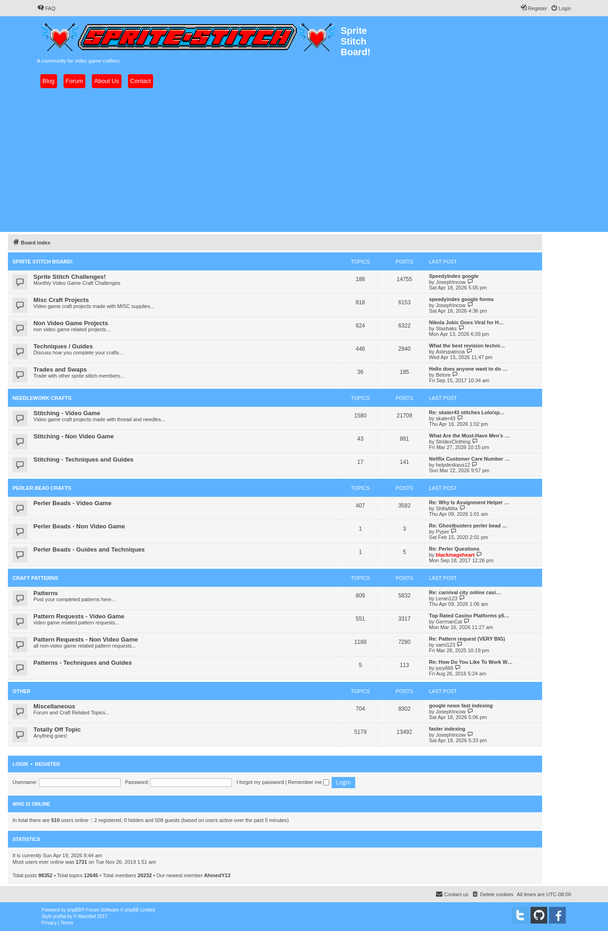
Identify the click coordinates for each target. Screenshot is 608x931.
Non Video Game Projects (70, 323)
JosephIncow (451, 282)
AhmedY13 (217, 875)
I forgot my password (260, 782)
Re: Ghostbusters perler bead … (468, 525)
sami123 (445, 645)
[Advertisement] (304, 160)
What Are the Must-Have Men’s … (469, 435)
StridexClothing (453, 441)
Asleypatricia (450, 351)
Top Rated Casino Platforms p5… (469, 615)
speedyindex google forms (461, 299)
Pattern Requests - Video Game (78, 616)
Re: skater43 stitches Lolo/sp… (467, 412)
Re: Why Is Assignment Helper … (469, 502)
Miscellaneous (54, 706)
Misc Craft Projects (61, 299)
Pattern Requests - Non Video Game (85, 639)
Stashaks (446, 328)
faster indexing (447, 729)
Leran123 (447, 598)
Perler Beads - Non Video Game (79, 526)
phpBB (74, 909)
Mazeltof (87, 916)
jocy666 (445, 668)
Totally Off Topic (57, 729)
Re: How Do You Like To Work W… (470, 662)
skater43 (445, 418)
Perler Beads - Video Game (72, 503)
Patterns (45, 593)
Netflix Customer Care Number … (469, 459)
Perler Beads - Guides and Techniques (89, 549)
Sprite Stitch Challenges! (69, 276)
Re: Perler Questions (454, 549)
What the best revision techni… (467, 345)
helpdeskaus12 (453, 465)
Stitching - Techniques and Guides (83, 459)
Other (22, 691)
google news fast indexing (461, 705)
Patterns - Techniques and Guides (82, 662)
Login (20, 764)
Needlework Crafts (42, 398)
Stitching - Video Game (66, 413)
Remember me (308, 782)
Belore (443, 375)
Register (47, 764)
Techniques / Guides (63, 346)
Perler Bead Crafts (42, 488)
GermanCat (449, 621)
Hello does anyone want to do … (468, 369)
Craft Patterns (35, 578)
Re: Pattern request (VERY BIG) (467, 639)
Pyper (442, 531)
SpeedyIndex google (454, 276)
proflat (59, 916)
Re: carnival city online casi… (465, 592)
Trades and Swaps (60, 369)
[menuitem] (46, 8)
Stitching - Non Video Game (73, 436)
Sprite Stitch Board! (43, 261)
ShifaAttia (447, 508)
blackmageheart (455, 555)
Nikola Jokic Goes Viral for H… (466, 322)
